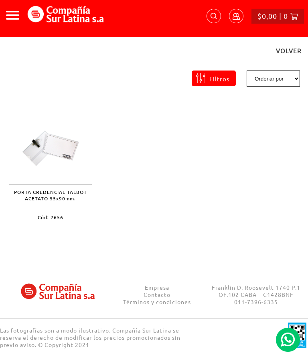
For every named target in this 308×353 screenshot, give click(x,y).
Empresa (157, 287)
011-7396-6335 (256, 301)
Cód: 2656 (50, 217)
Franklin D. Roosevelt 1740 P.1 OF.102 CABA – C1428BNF (256, 291)
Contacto (157, 294)
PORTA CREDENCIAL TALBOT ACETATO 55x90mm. (50, 195)
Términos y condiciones (157, 301)
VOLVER (288, 50)
